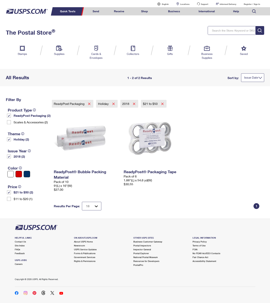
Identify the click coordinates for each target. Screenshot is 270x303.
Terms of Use (199, 245)
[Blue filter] (27, 174)
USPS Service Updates (85, 249)
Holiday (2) (21, 139)
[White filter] (10, 174)
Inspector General (142, 249)
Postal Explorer (141, 253)
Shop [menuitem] (144, 11)
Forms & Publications (84, 253)
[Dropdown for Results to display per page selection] (91, 206)
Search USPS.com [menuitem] (254, 11)
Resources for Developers (146, 261)
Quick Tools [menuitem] (68, 11)
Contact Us (20, 241)
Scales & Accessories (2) (31, 122)
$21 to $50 (150, 103)
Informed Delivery (228, 4)
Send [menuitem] (96, 11)
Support (204, 4)
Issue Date (251, 77)
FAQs (17, 249)
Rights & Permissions (84, 261)
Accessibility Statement (204, 261)
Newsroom (79, 245)
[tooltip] (34, 110)
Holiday (103, 103)
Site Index (20, 245)
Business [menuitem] (174, 11)
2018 (126, 103)
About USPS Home (83, 241)
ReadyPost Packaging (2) (32, 115)
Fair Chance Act (200, 257)
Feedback (20, 253)
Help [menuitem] (236, 11)
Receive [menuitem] (119, 11)
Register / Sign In (252, 4)
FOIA (195, 249)
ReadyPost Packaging (69, 103)
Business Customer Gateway (147, 241)
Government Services (84, 257)
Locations (184, 4)
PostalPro (138, 265)
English (161, 4)
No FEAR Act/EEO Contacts (206, 253)
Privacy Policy (200, 241)
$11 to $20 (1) (23, 199)
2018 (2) (19, 156)
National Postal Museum (145, 257)
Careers (19, 264)
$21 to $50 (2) (23, 192)
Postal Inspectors (142, 245)
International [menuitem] (207, 11)
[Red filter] (19, 174)
